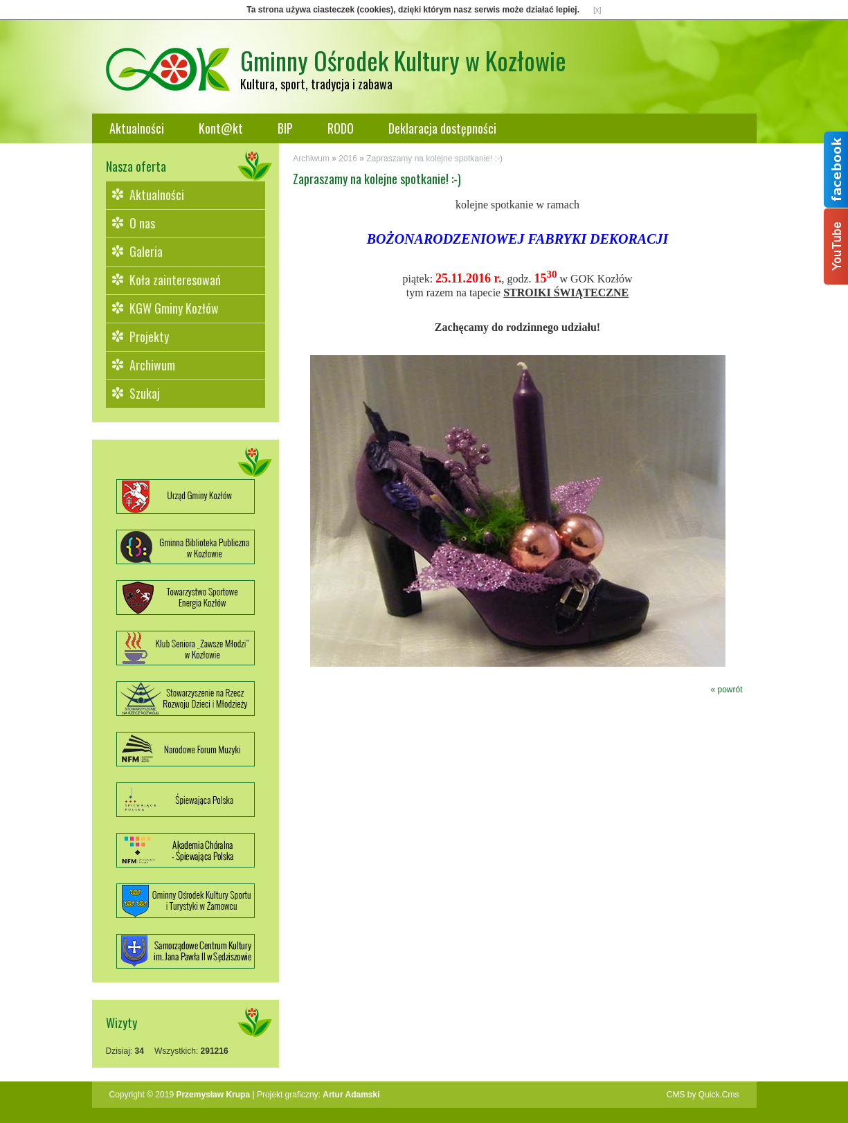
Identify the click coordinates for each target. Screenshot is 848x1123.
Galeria (146, 251)
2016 (348, 158)
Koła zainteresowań (175, 280)
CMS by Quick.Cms (703, 1094)
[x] (597, 10)
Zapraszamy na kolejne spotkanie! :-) (434, 158)
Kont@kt (221, 128)
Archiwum (152, 365)
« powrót (726, 689)
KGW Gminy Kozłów (174, 308)
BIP (285, 128)
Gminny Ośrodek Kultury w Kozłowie (403, 60)
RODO (340, 128)
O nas (142, 223)
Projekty (149, 336)
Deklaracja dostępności (442, 128)
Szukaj (144, 393)
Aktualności (136, 128)
